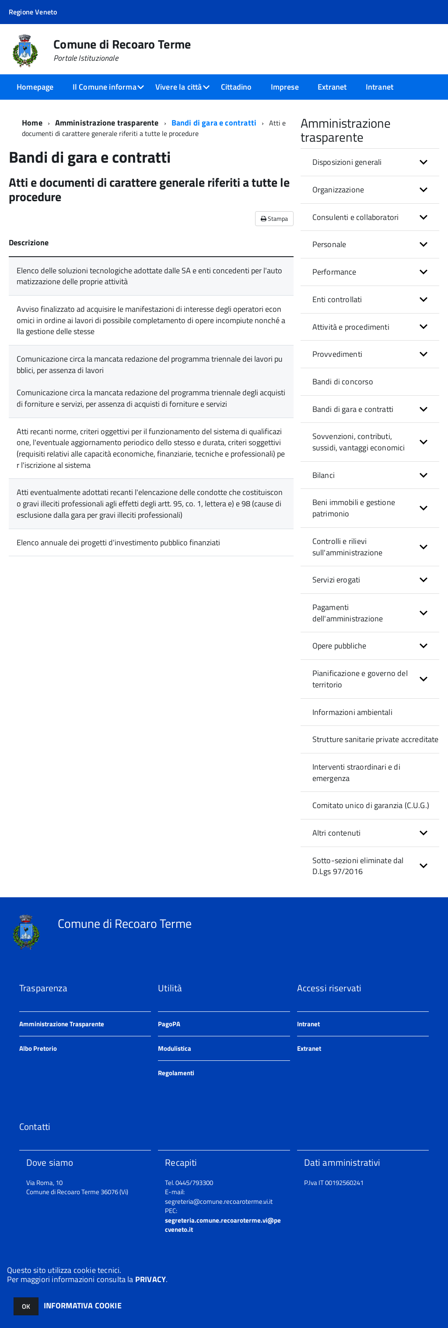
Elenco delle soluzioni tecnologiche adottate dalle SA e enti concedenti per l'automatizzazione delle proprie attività (149, 276)
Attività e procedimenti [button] (350, 327)
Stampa (274, 218)
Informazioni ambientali (352, 712)
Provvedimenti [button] (337, 354)
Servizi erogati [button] (336, 580)
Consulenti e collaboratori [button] (355, 217)
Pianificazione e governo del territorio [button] (360, 678)
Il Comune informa (104, 87)
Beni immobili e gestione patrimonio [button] (353, 507)
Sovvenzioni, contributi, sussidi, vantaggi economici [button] (358, 441)
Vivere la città (178, 87)
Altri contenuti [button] (336, 833)
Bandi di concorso (342, 381)
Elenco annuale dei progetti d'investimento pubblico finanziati (118, 542)
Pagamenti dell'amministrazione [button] (347, 612)
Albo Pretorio (38, 1048)
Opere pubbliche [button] (339, 646)
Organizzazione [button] (338, 189)
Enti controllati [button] (337, 299)
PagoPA (169, 1024)
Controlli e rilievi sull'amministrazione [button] (347, 546)
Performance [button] (334, 272)
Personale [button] (329, 244)
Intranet (379, 87)
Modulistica (174, 1048)
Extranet (332, 87)
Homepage (35, 87)
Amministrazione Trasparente (61, 1024)
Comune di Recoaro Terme (122, 50)
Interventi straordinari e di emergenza (356, 772)
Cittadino (236, 87)
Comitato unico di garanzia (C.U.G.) (370, 805)
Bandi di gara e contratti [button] (353, 409)
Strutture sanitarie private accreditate (375, 739)
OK (26, 1306)
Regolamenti (176, 1073)
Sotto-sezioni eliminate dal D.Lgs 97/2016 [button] (358, 866)
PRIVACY (150, 1279)
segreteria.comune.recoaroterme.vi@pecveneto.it (223, 1224)
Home (32, 123)
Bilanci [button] (323, 475)
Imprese (285, 87)
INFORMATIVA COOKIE (83, 1305)
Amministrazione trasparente (107, 123)
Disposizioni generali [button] (347, 162)
